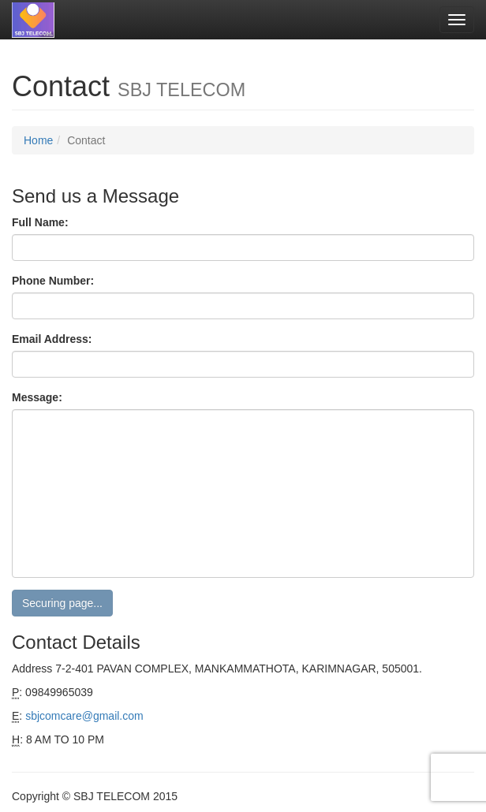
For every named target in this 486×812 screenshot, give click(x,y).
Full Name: (40, 222)
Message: (37, 397)
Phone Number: (53, 280)
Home (38, 140)
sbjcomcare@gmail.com (84, 716)
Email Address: (52, 339)
